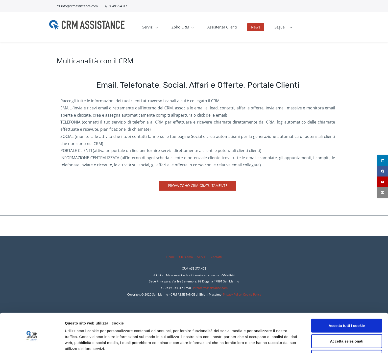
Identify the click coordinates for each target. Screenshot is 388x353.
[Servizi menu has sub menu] (157, 27)
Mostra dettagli (260, 343)
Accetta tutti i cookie (347, 304)
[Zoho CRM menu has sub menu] (190, 27)
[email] (382, 192)
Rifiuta (347, 335)
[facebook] (382, 171)
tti (220, 257)
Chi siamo (186, 257)
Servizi (202, 257)
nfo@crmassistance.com (211, 288)
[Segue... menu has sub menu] (290, 27)
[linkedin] (382, 160)
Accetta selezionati (346, 320)
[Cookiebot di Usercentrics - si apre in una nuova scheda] (32, 343)
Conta (215, 257)
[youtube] (382, 181)
